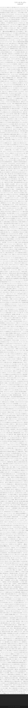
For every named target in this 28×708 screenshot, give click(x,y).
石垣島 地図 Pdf (5, 698)
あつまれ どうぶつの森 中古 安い (15, 698)
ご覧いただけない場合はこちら (8, 31)
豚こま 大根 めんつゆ (15, 699)
